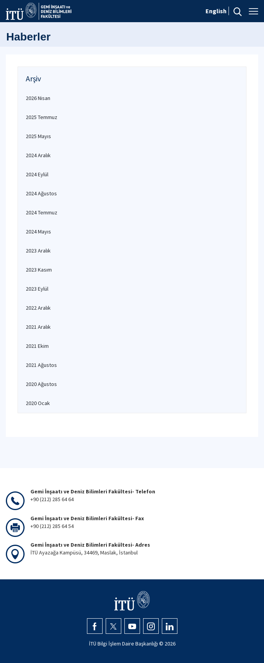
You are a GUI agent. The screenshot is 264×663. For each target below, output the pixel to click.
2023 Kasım (39, 269)
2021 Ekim (37, 345)
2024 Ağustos (41, 193)
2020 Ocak (38, 403)
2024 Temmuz (41, 212)
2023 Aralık (38, 250)
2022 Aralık (38, 307)
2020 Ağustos (41, 384)
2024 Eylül (37, 174)
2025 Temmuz (41, 117)
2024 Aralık (38, 155)
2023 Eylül (37, 288)
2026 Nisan (38, 98)
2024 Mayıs (38, 231)
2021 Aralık (38, 326)
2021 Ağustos (41, 364)
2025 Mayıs (38, 136)
